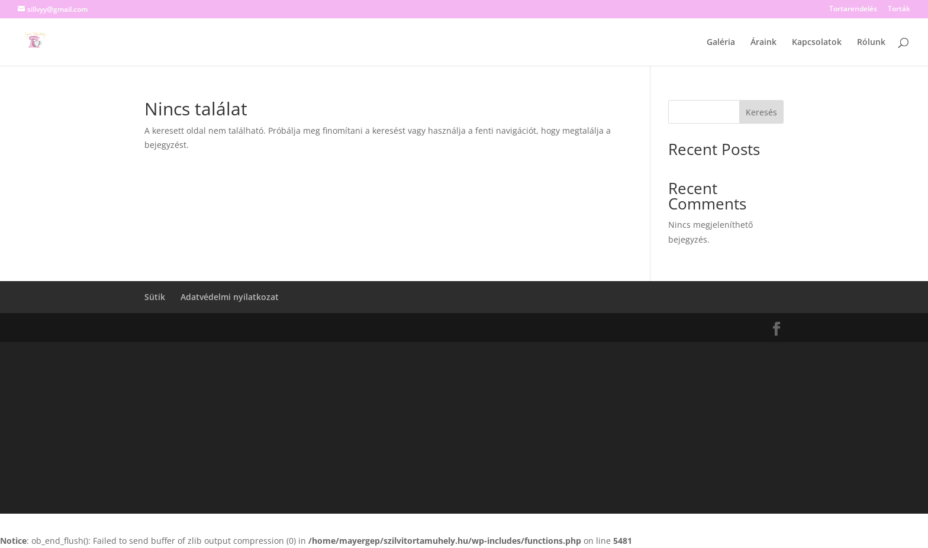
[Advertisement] (464, 431)
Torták (899, 9)
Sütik (154, 296)
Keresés (761, 112)
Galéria (721, 42)
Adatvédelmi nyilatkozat (230, 296)
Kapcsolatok (817, 42)
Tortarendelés (853, 9)
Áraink (763, 42)
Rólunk (871, 42)
